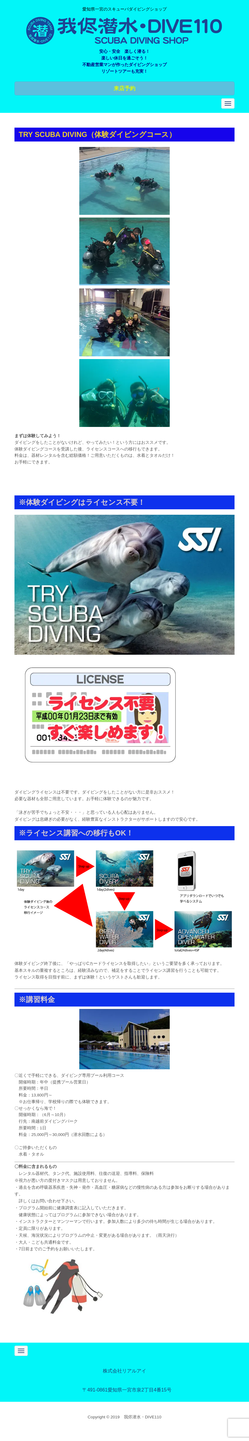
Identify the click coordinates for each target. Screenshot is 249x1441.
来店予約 (124, 88)
